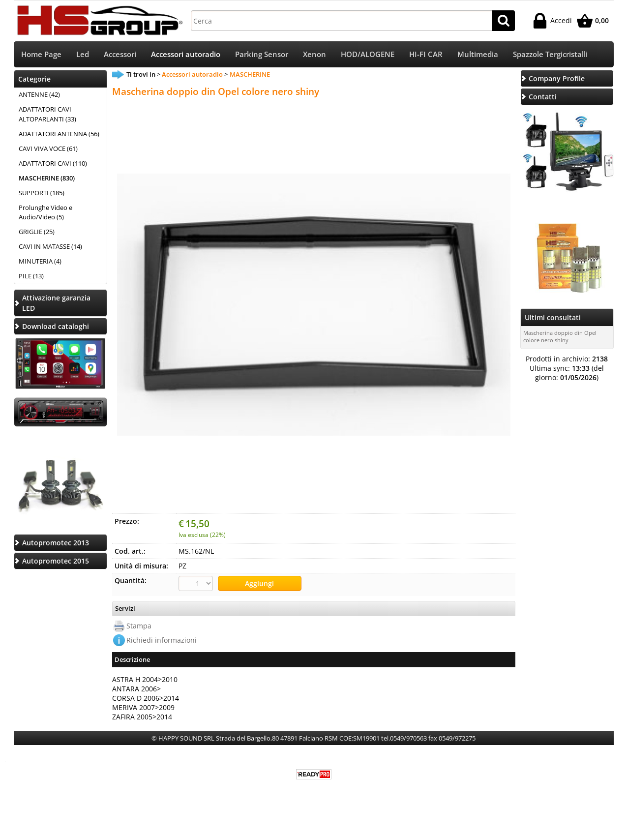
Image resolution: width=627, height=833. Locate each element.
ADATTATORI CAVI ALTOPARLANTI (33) (47, 114)
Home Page (41, 54)
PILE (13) (31, 275)
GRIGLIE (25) (37, 231)
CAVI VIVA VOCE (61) (48, 148)
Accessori (120, 54)
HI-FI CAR (426, 54)
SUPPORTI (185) (41, 192)
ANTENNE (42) (39, 94)
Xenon (314, 54)
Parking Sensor (261, 54)
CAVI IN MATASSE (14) (50, 246)
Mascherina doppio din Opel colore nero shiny (560, 336)
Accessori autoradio (185, 54)
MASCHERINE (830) (47, 178)
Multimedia (477, 54)
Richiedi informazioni (161, 640)
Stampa (138, 625)
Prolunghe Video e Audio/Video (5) (45, 212)
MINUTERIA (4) (40, 261)
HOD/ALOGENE (367, 54)
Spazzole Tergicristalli (550, 54)
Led (82, 54)
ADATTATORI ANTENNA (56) (59, 133)
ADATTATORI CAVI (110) (53, 163)
